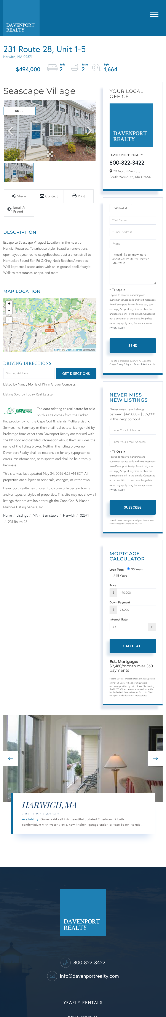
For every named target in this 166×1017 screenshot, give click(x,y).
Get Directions (76, 373)
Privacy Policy (117, 328)
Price (113, 585)
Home (7, 516)
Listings (22, 516)
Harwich (69, 516)
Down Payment (120, 602)
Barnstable (50, 516)
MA (35, 516)
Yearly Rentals (83, 1002)
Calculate (132, 646)
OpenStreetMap (74, 350)
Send (132, 345)
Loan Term (117, 569)
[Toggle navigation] (154, 13)
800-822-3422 (127, 162)
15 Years (119, 576)
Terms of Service (141, 364)
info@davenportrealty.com (83, 976)
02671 (84, 516)
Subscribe (133, 507)
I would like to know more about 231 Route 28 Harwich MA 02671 (133, 267)
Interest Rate (119, 619)
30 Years (135, 569)
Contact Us (121, 208)
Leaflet (57, 350)
